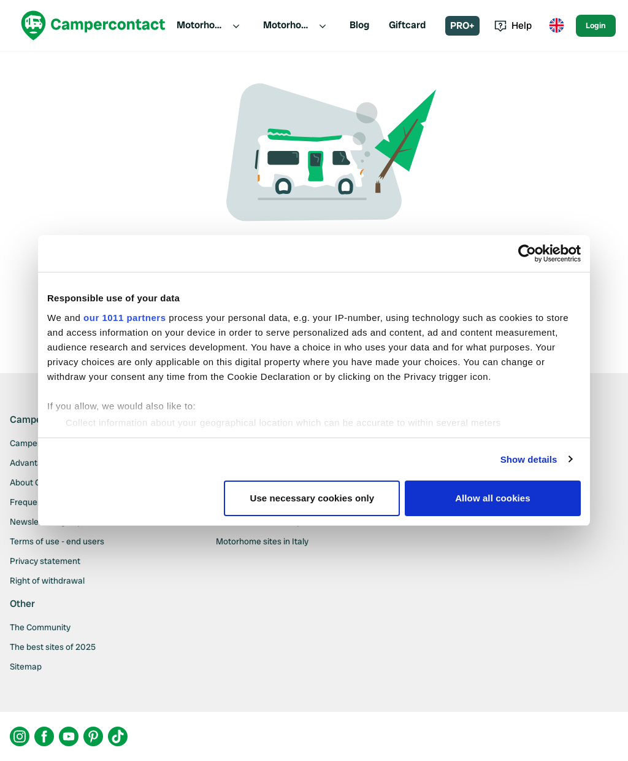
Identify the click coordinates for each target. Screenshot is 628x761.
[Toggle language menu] (556, 26)
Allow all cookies (492, 498)
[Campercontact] (93, 25)
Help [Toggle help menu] (513, 25)
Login (596, 25)
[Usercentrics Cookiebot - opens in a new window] (527, 253)
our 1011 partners (124, 317)
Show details (528, 459)
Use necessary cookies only (312, 498)
